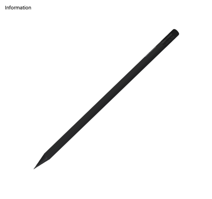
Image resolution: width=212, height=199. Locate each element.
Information (18, 8)
